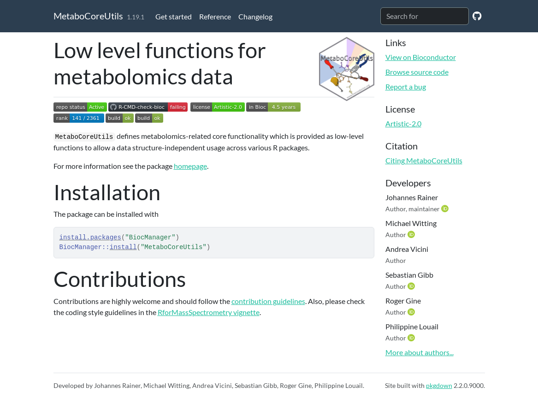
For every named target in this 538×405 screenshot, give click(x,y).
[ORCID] (445, 208)
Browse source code (417, 71)
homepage (190, 165)
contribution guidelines (268, 301)
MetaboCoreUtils (88, 15)
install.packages (90, 237)
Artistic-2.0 (403, 123)
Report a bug (405, 86)
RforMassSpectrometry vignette (209, 312)
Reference (215, 16)
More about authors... (419, 352)
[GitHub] (477, 15)
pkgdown (439, 385)
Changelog (255, 16)
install (123, 247)
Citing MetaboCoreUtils (423, 160)
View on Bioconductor (420, 57)
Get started (173, 16)
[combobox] (424, 16)
